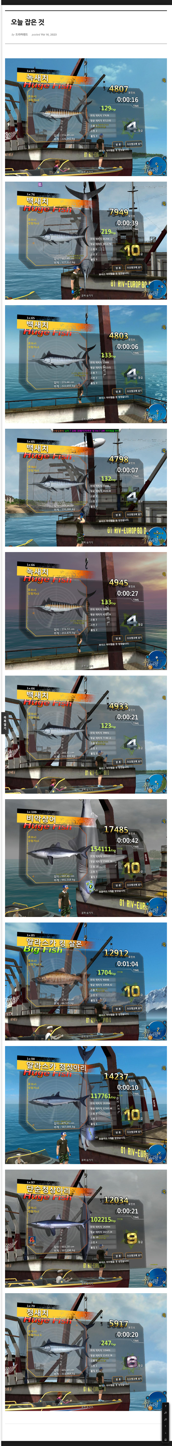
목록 (5, 723)
